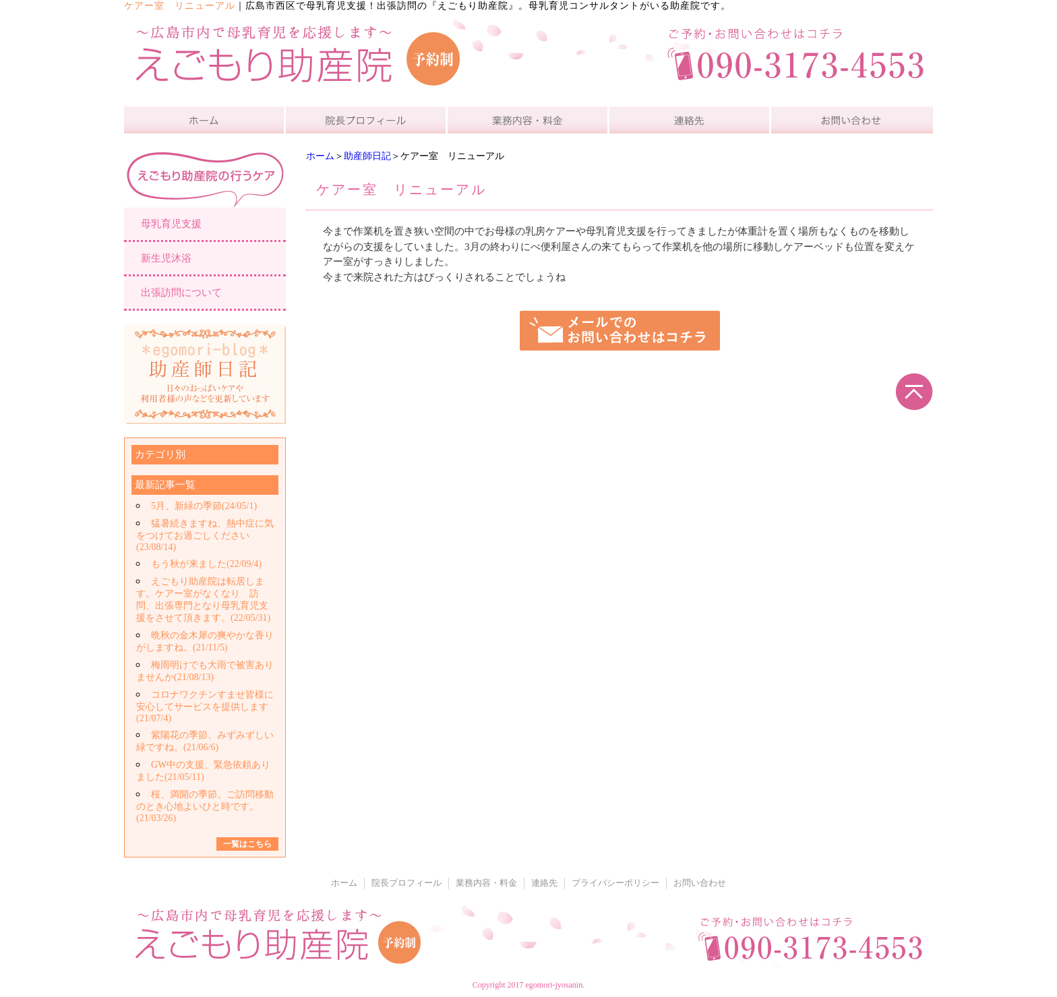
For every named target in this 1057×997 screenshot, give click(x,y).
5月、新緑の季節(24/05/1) (204, 506)
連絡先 (544, 883)
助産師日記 (367, 156)
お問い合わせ (699, 883)
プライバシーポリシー (615, 883)
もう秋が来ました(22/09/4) (206, 564)
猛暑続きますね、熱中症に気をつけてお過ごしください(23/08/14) (205, 535)
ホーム (320, 156)
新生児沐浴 (166, 258)
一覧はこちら (247, 844)
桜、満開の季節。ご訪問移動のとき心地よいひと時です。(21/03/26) (205, 806)
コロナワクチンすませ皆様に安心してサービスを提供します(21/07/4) (205, 706)
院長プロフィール (406, 883)
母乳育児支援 (171, 223)
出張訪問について (181, 292)
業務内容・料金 (486, 883)
